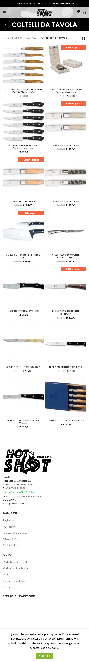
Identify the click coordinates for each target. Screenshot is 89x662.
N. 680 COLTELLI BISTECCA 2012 (23, 367)
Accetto (44, 656)
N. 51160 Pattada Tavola (66, 145)
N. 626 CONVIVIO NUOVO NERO (23, 311)
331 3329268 (28, 492)
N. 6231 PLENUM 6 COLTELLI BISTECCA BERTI (66, 256)
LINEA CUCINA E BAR (25, 38)
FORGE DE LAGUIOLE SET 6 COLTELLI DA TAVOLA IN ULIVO (23, 90)
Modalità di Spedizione (15, 568)
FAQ (5, 574)
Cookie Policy (10, 545)
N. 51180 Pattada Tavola (66, 201)
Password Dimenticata (15, 532)
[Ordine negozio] (83, 38)
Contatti (7, 587)
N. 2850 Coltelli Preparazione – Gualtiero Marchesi (66, 90)
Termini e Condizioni (14, 580)
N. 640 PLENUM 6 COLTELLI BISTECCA (66, 312)
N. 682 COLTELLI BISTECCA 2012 (65, 367)
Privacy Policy (10, 539)
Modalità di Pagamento (16, 561)
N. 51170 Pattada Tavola (23, 201)
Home (6, 38)
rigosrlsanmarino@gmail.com (25, 495)
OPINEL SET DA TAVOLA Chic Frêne (66, 420)
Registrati (8, 520)
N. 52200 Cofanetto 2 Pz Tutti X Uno (23, 256)
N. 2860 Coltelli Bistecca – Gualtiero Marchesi (23, 147)
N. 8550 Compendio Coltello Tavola (23, 422)
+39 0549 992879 (15, 488)
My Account (9, 526)
